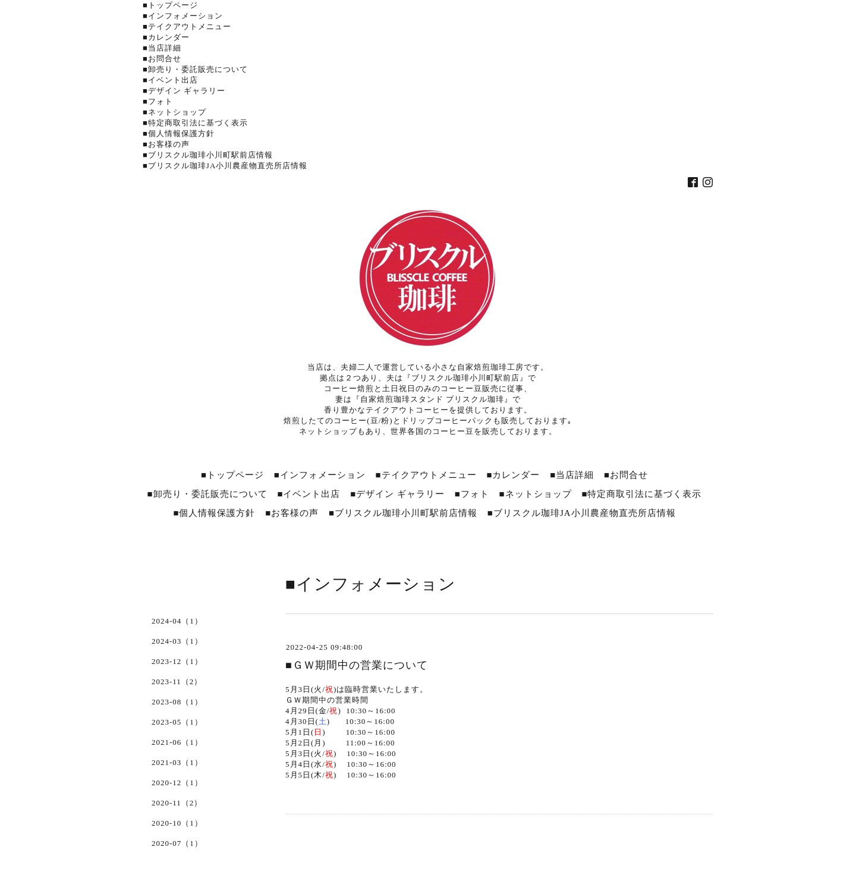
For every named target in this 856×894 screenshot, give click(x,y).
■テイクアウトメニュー (187, 26)
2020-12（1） (177, 782)
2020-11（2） (177, 802)
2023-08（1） (177, 701)
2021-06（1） (177, 742)
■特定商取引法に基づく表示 (195, 122)
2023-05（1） (177, 721)
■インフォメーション (183, 15)
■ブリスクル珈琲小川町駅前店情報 (208, 154)
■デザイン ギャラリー (184, 90)
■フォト (158, 101)
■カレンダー (166, 37)
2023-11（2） (177, 681)
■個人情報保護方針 (179, 133)
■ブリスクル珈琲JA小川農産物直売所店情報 (225, 165)
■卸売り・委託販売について (195, 69)
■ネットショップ (174, 112)
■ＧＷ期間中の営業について (356, 665)
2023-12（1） (177, 661)
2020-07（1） (177, 843)
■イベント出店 (170, 79)
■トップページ (170, 5)
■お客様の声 (166, 144)
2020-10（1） (177, 823)
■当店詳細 (162, 47)
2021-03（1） (177, 762)
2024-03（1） (177, 641)
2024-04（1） (177, 620)
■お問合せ (162, 58)
